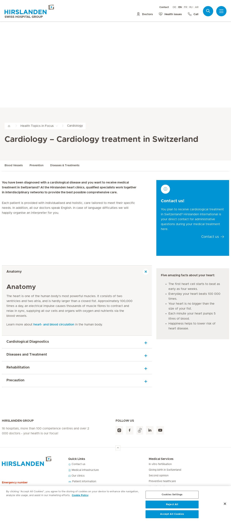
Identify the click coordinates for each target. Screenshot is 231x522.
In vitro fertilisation (160, 464)
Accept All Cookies (172, 516)
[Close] (225, 505)
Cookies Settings (172, 496)
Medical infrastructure (83, 470)
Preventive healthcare (162, 481)
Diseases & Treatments (64, 165)
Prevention (36, 165)
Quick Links (76, 458)
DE (174, 7)
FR (185, 7)
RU (191, 7)
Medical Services (161, 458)
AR (196, 7)
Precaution (15, 380)
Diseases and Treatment (26, 354)
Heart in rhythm (158, 487)
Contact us (76, 464)
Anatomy (14, 271)
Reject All (172, 506)
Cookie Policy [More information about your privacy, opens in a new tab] (80, 497)
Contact (164, 7)
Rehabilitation (18, 367)
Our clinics (76, 475)
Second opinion (158, 475)
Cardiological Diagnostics (27, 341)
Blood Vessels (14, 165)
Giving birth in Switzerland (165, 470)
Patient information (82, 481)
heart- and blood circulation (53, 324)
